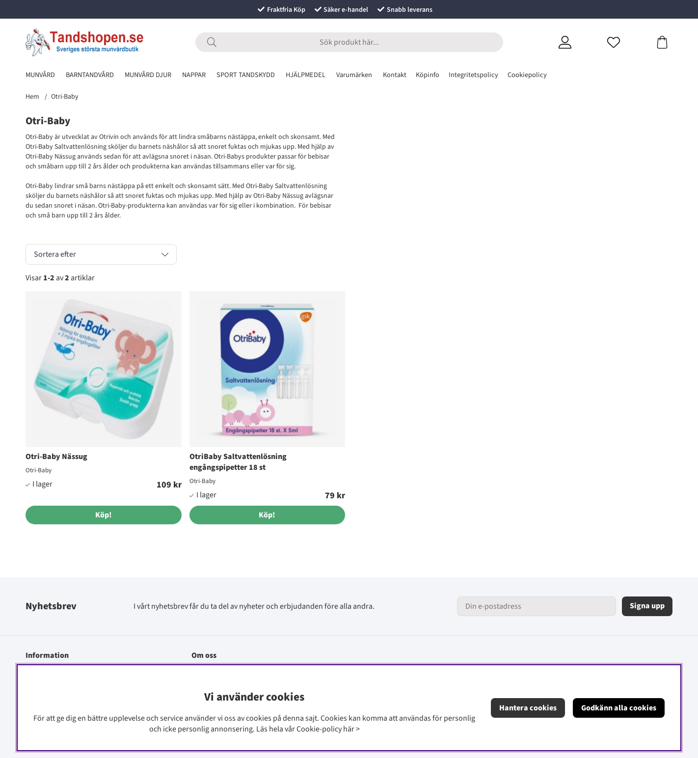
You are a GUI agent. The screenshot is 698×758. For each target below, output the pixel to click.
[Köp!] (104, 515)
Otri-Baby (65, 97)
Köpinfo (427, 75)
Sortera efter (55, 254)
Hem (32, 97)
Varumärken (354, 75)
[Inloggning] (577, 42)
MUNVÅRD (40, 75)
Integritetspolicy (473, 75)
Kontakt (394, 75)
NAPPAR (194, 75)
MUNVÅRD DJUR (148, 75)
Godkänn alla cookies (618, 708)
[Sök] (349, 42)
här (348, 729)
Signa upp (647, 605)
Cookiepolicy (527, 75)
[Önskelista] (625, 42)
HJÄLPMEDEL (305, 75)
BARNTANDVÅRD (90, 75)
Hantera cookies (528, 708)
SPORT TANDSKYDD (245, 75)
